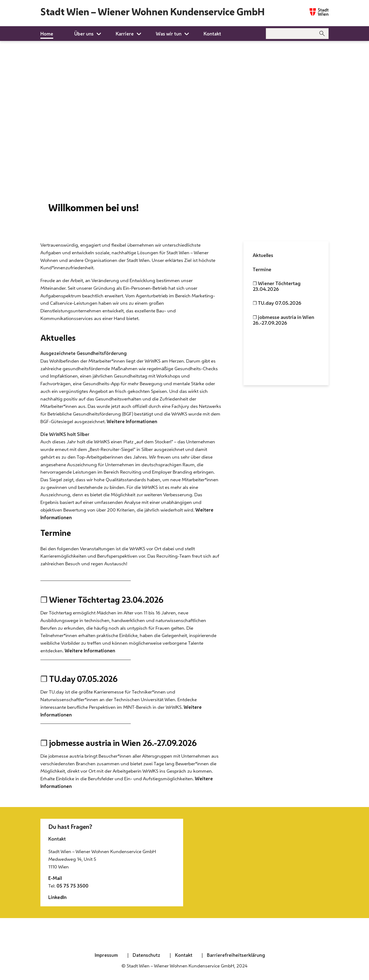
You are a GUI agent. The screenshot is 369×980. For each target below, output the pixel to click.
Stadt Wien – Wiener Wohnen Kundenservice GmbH (152, 11)
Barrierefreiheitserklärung (236, 955)
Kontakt (183, 955)
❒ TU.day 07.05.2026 (277, 303)
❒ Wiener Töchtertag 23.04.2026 (276, 286)
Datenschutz (146, 955)
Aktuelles (263, 255)
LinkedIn (57, 897)
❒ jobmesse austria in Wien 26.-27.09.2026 (283, 320)
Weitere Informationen (132, 421)
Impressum (106, 955)
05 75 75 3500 (72, 886)
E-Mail (55, 878)
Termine (262, 269)
